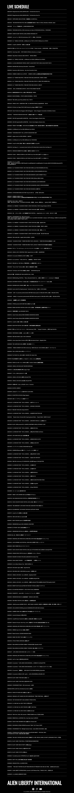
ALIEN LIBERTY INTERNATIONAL (34, 782)
